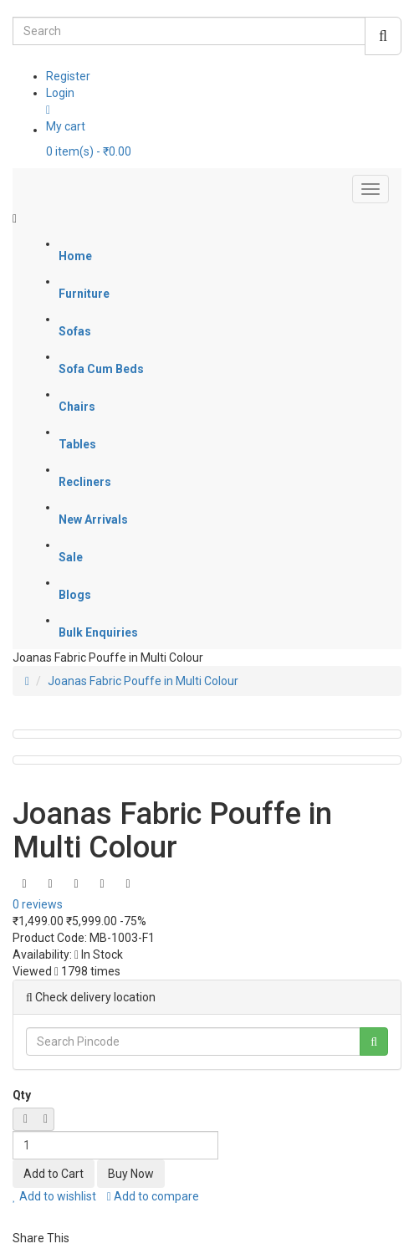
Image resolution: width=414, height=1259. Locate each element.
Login (60, 93)
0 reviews (38, 904)
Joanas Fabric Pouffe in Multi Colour (143, 681)
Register (68, 76)
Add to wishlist (54, 1196)
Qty (22, 1095)
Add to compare (153, 1196)
